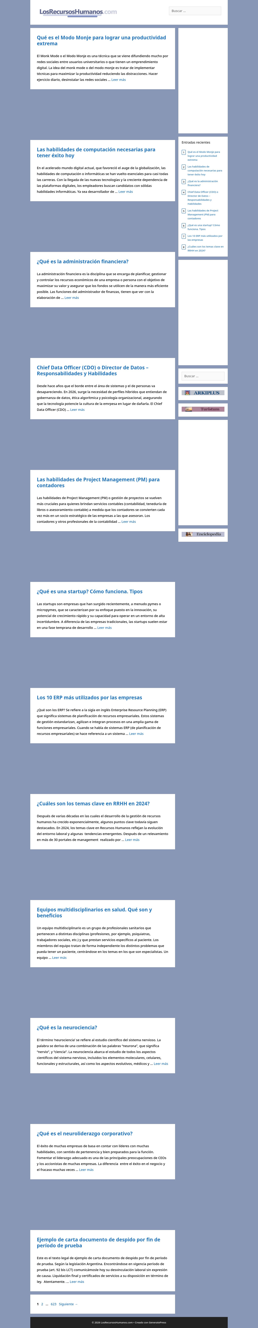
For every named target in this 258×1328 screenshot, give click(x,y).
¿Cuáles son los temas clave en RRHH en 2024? (93, 803)
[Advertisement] (102, 116)
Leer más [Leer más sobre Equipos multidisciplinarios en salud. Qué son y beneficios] (59, 957)
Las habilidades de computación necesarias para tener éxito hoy (96, 152)
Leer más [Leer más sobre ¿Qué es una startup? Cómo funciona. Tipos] (104, 627)
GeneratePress (157, 1322)
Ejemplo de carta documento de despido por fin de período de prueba (98, 1242)
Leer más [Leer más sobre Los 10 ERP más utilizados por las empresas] (136, 733)
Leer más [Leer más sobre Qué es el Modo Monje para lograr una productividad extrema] (118, 79)
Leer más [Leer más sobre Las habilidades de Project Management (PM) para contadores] (128, 521)
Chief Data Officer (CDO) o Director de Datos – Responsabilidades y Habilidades (92, 370)
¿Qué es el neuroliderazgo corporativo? (84, 1133)
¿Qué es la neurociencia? (67, 1027)
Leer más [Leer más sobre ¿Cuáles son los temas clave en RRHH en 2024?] (132, 839)
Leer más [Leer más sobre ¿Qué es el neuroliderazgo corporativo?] (86, 1169)
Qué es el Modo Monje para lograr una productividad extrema (101, 40)
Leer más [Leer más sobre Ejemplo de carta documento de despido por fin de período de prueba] (77, 1281)
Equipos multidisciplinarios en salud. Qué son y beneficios (94, 912)
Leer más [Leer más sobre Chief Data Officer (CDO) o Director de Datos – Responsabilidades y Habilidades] (77, 409)
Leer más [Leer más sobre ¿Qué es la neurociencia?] (161, 1063)
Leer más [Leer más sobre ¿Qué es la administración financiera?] (71, 297)
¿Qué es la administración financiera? (83, 261)
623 (54, 1304)
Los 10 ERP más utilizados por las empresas (89, 697)
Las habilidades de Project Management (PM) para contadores (98, 482)
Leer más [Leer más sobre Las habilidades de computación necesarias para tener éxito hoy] (125, 191)
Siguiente (68, 1304)
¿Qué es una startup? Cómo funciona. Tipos (89, 591)
